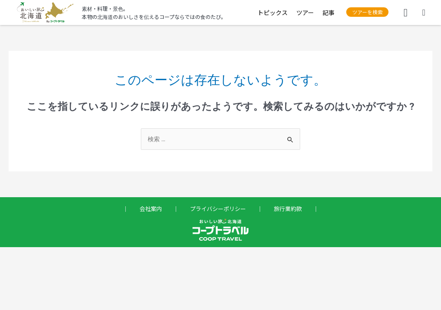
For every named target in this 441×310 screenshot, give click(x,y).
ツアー (297, 12)
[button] (363, 12)
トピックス (264, 12)
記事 (320, 12)
